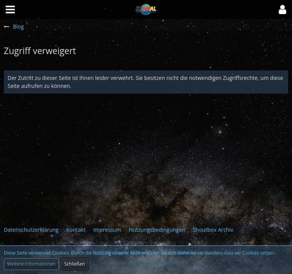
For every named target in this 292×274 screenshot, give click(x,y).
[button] (282, 9)
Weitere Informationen (31, 264)
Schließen (74, 264)
